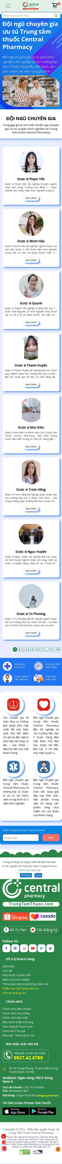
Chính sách (14, 1002)
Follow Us (10, 941)
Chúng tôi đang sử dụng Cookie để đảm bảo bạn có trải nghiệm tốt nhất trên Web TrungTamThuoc (29, 866)
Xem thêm (31, 198)
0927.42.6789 (28, 1057)
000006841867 (15, 1091)
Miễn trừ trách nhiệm (16, 979)
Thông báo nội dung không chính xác (25, 984)
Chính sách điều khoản (16, 1009)
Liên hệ (7, 971)
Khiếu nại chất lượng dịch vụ (20, 988)
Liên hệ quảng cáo (14, 993)
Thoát (38, 875)
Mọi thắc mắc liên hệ (22, 1044)
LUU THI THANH (23, 1087)
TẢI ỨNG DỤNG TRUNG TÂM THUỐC (26, 1103)
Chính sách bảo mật (29, 870)
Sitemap (7, 1035)
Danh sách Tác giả (13, 1031)
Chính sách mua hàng (16, 1013)
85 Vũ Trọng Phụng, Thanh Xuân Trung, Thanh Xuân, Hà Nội (33, 1070)
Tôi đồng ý (26, 875)
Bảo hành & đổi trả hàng (17, 1022)
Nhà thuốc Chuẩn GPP (16, 975)
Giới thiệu (8, 966)
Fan (15, 929)
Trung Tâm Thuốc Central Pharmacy (31, 1133)
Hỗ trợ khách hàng (20, 959)
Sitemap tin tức (25, 1035)
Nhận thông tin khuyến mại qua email (23, 830)
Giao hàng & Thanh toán (17, 1026)
